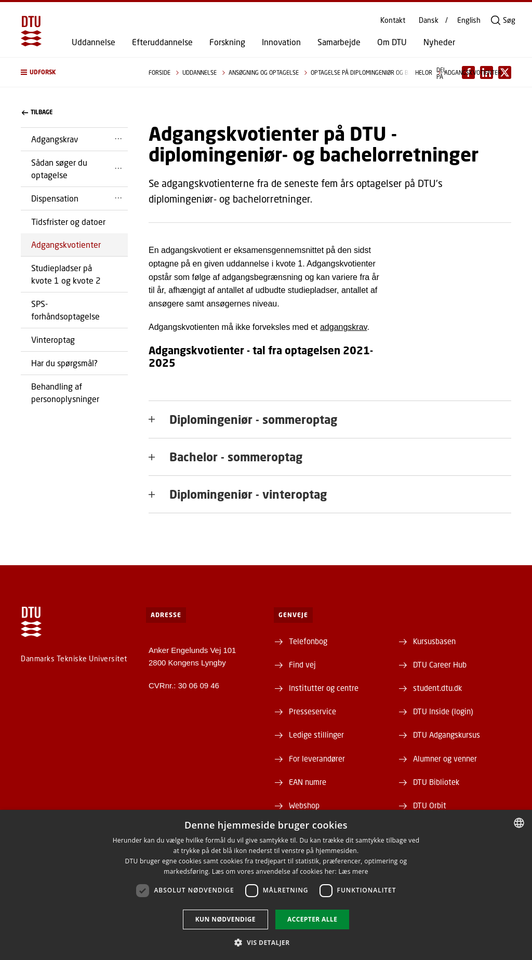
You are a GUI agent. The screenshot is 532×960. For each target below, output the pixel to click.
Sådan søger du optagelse (59, 168)
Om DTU (392, 42)
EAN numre (307, 781)
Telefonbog (308, 641)
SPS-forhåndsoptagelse (65, 310)
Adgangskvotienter (66, 244)
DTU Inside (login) (443, 711)
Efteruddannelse (162, 42)
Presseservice (312, 711)
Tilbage (37, 112)
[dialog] (266, 885)
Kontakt (392, 20)
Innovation (281, 42)
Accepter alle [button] (312, 919)
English (469, 20)
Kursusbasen (434, 641)
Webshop (304, 805)
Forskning (227, 42)
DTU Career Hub (440, 664)
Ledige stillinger (316, 734)
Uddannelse (93, 42)
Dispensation (54, 198)
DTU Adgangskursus (446, 734)
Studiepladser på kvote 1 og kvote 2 (66, 274)
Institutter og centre (323, 687)
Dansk (428, 20)
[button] (74, 72)
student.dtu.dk (437, 687)
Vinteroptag (53, 339)
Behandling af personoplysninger (65, 392)
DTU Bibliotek (436, 781)
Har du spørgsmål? (64, 363)
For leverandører (317, 758)
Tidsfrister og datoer (68, 221)
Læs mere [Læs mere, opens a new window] (353, 871)
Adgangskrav (54, 139)
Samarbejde (339, 42)
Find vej (302, 664)
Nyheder (439, 42)
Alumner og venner (445, 758)
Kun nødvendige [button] (225, 919)
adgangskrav (343, 327)
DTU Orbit (429, 805)
